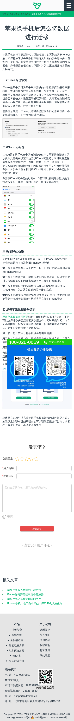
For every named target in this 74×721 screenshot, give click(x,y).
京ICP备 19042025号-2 (18, 717)
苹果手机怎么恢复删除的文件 (24, 599)
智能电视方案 (17, 645)
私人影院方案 (17, 661)
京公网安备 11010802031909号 (49, 717)
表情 (7, 517)
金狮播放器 (16, 640)
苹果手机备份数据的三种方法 (24, 590)
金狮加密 (17, 635)
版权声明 (45, 645)
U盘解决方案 (16, 650)
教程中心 (24, 14)
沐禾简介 (45, 629)
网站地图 (45, 655)
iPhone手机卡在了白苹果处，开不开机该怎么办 (34, 603)
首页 (4, 14)
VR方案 (16, 655)
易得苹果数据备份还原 (15, 316)
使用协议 (45, 640)
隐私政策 (45, 650)
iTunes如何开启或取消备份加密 (25, 594)
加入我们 (45, 635)
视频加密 (13, 14)
